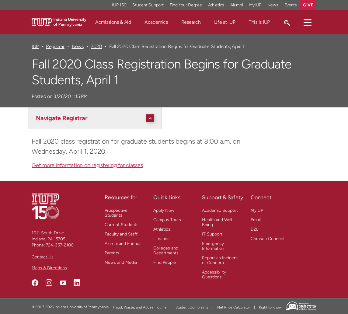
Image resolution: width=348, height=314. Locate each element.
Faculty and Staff (121, 234)
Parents (112, 253)
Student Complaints (192, 307)
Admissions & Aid (113, 22)
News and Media (121, 262)
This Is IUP (259, 22)
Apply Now (163, 210)
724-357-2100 (60, 245)
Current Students (121, 224)
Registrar (55, 46)
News (78, 46)
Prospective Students (116, 213)
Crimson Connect (268, 238)
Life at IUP (224, 22)
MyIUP (257, 210)
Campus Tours (167, 219)
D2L (254, 229)
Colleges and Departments (166, 251)
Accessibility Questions (214, 275)
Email (256, 219)
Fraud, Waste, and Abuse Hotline (140, 307)
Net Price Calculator (233, 307)
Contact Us (43, 257)
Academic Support (220, 210)
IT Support (212, 234)
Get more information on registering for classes (87, 165)
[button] (307, 22)
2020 (96, 46)
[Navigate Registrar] (96, 118)
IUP (35, 46)
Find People (164, 262)
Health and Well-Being (218, 222)
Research (191, 22)
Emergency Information (213, 246)
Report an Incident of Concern (220, 260)
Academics (156, 22)
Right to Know (270, 307)
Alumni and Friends (123, 243)
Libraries (161, 238)
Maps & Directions (49, 267)
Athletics (161, 229)
